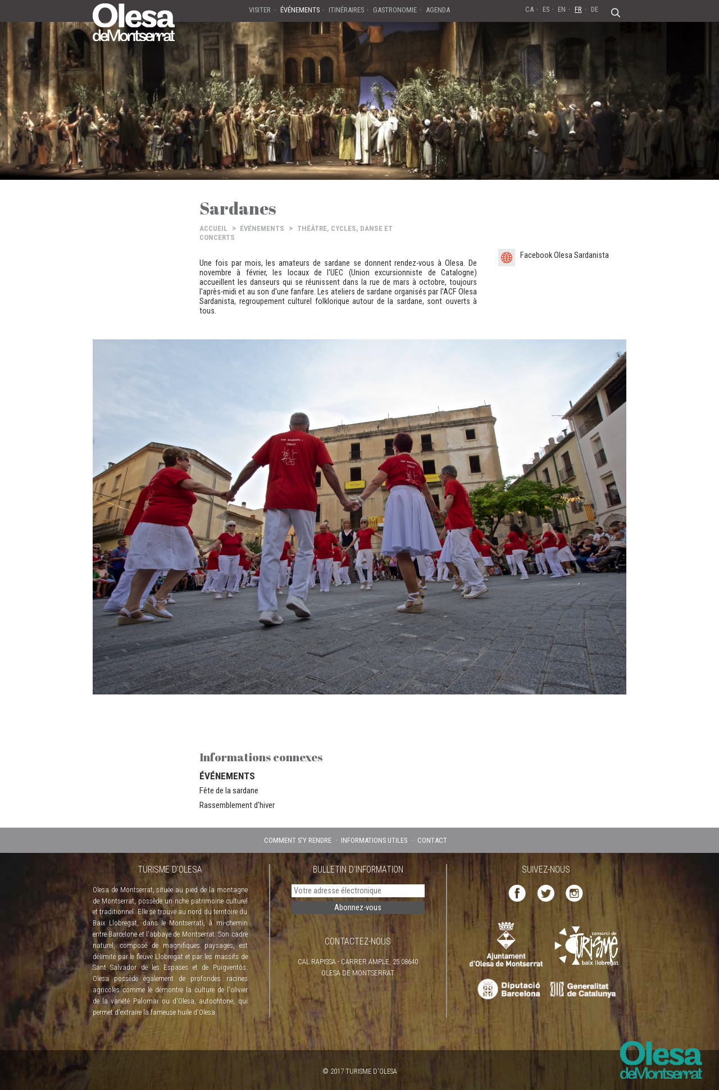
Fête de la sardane (228, 790)
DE (594, 9)
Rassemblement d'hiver (237, 805)
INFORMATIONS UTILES (374, 840)
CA (529, 9)
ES (546, 9)
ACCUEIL (213, 228)
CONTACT (432, 840)
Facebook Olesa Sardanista (564, 255)
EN (562, 9)
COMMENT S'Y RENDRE (297, 840)
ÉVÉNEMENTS (262, 228)
